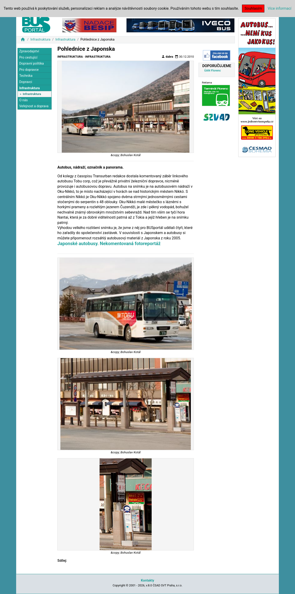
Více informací (279, 8)
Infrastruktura (40, 40)
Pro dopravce (28, 70)
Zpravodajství (29, 51)
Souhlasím (253, 8)
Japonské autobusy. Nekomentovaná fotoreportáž (109, 243)
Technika (25, 76)
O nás (23, 100)
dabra (167, 56)
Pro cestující (28, 57)
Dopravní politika (31, 63)
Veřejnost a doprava (33, 106)
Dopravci (25, 82)
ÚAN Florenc (212, 70)
